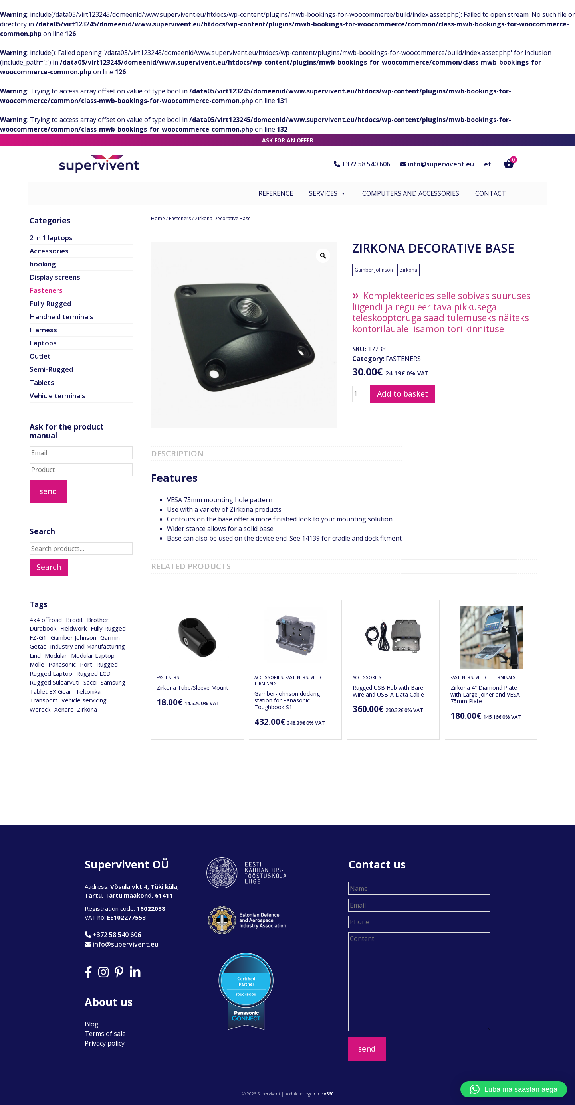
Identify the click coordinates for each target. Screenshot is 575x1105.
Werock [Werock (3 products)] (40, 709)
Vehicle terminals (57, 395)
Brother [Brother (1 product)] (98, 620)
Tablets (42, 382)
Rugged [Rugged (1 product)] (107, 664)
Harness (43, 329)
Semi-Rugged (51, 369)
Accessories (49, 250)
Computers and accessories (410, 193)
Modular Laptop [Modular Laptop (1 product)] (93, 655)
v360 (328, 1094)
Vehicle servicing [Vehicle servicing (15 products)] (84, 700)
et (487, 164)
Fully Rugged (50, 303)
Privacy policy (105, 1043)
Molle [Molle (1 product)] (37, 664)
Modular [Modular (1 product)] (56, 655)
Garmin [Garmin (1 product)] (110, 637)
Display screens (55, 277)
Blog (92, 1024)
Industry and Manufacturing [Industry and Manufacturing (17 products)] (87, 646)
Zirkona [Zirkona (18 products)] (87, 709)
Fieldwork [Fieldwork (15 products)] (73, 628)
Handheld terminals (61, 316)
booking (43, 263)
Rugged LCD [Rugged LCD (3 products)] (93, 673)
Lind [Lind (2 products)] (35, 655)
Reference (275, 193)
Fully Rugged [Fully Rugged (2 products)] (108, 628)
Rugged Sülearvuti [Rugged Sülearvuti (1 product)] (54, 682)
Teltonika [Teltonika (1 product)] (88, 691)
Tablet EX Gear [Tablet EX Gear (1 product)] (50, 691)
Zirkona (408, 269)
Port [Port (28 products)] (86, 664)
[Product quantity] (361, 394)
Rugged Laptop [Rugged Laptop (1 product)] (51, 673)
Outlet (40, 356)
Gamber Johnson (374, 269)
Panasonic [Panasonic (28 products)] (62, 664)
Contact (490, 193)
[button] (513, 1089)
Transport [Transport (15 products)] (44, 700)
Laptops (43, 342)
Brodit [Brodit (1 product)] (74, 620)
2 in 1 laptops (51, 237)
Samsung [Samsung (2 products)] (113, 682)
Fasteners (180, 218)
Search (48, 567)
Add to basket (402, 394)
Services (327, 193)
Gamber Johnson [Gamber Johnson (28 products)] (73, 637)
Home (158, 218)
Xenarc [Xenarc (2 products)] (63, 709)
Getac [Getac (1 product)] (38, 646)
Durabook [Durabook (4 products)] (43, 628)
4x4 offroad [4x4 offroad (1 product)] (46, 620)
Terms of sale (105, 1033)
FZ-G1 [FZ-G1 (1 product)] (38, 637)
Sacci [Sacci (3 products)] (90, 682)
